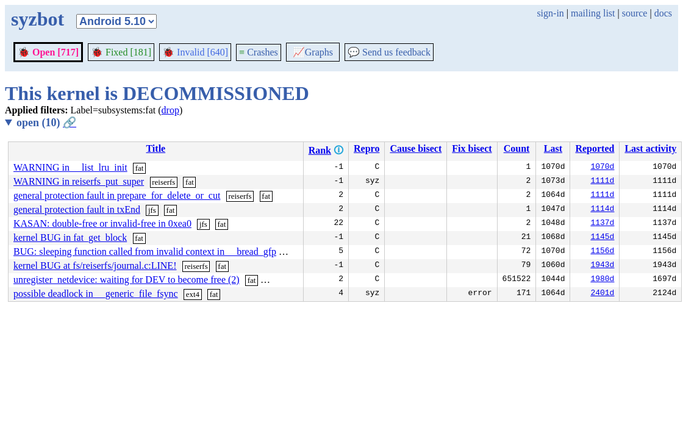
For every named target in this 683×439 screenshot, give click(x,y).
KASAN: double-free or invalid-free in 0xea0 (102, 223)
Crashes (258, 52)
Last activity (650, 148)
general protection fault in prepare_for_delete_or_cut (116, 195)
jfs (152, 210)
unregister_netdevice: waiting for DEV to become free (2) (126, 279)
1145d (602, 237)
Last (553, 148)
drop (170, 110)
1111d (602, 181)
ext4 (192, 294)
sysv (291, 252)
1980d (602, 279)
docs (663, 13)
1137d (602, 223)
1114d (602, 209)
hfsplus (277, 280)
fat (139, 168)
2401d (602, 293)
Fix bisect (472, 148)
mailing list (593, 13)
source (635, 13)
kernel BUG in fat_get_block (70, 237)
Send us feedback (389, 52)
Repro (366, 148)
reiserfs (163, 182)
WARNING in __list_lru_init (70, 167)
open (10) (46, 122)
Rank (320, 150)
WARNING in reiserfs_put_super (78, 181)
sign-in (550, 13)
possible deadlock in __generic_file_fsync (95, 293)
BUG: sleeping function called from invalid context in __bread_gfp (144, 251)
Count (517, 148)
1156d (602, 251)
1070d (602, 167)
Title (155, 148)
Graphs (313, 52)
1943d (602, 265)
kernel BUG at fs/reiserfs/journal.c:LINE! (94, 265)
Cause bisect (416, 148)
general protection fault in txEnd (76, 209)
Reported (594, 148)
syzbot (37, 19)
